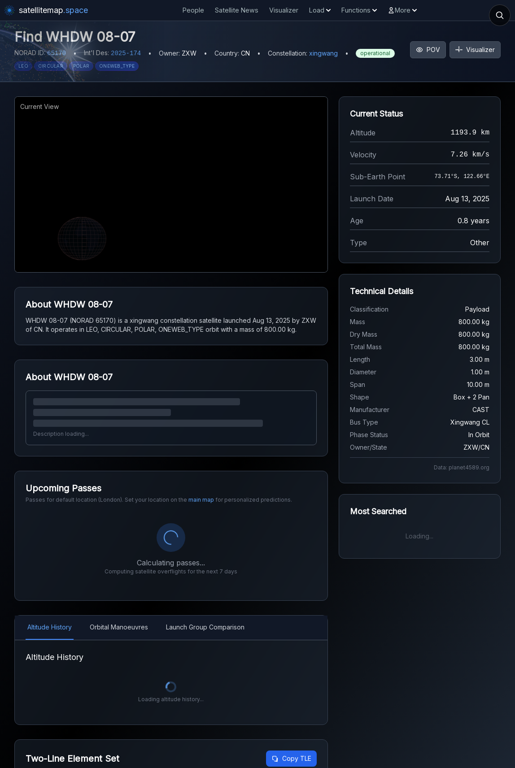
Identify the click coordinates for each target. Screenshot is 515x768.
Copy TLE (291, 758)
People (193, 10)
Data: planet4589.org (461, 467)
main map (201, 499)
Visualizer (283, 10)
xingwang (323, 53)
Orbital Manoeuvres (119, 627)
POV (428, 49)
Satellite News (236, 10)
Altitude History (49, 627)
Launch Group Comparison (205, 627)
